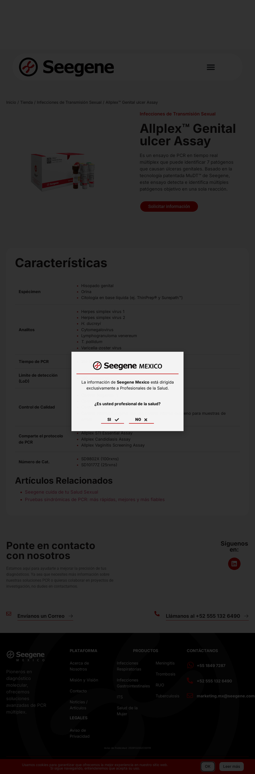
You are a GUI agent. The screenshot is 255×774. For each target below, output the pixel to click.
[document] (127, 387)
